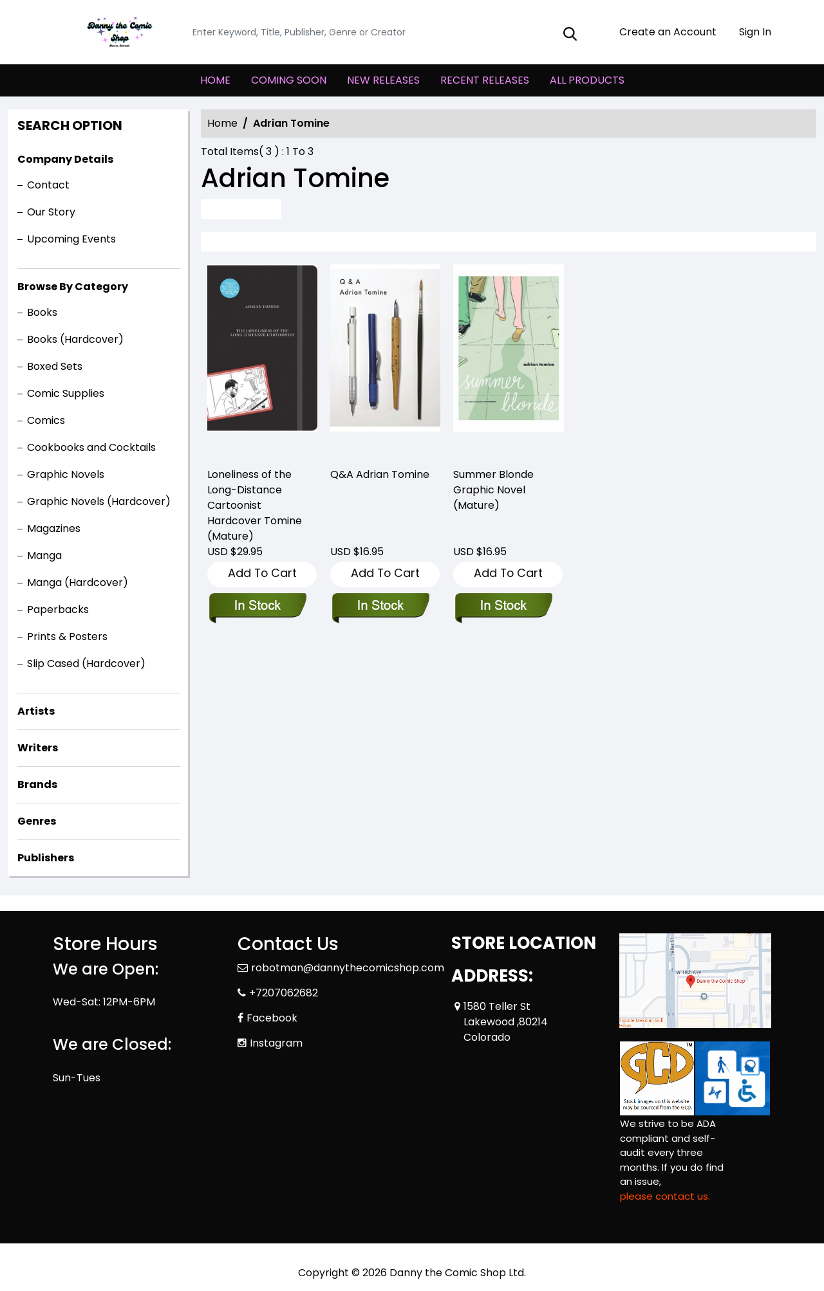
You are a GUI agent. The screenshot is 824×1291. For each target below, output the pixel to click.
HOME (215, 80)
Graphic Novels (65, 474)
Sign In (748, 31)
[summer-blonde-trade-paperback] (508, 360)
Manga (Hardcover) (77, 582)
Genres (36, 821)
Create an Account (661, 31)
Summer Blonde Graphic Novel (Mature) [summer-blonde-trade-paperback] (493, 490)
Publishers (45, 857)
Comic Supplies (65, 393)
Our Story (51, 212)
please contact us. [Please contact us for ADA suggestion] (665, 1196)
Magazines (53, 528)
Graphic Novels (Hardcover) (99, 501)
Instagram (276, 1043)
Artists (36, 711)
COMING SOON (288, 80)
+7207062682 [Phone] (283, 992)
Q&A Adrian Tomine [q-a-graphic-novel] (379, 474)
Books (42, 312)
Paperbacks (58, 609)
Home (222, 123)
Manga (44, 555)
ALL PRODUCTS (587, 80)
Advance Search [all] (241, 208)
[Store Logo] (117, 32)
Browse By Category (72, 286)
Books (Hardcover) (75, 339)
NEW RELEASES (383, 80)
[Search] (387, 32)
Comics (46, 420)
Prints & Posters (67, 636)
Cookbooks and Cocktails (91, 447)
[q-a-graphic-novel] (385, 360)
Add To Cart (262, 573)
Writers (37, 747)
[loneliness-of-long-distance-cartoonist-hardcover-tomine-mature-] (262, 360)
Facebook (272, 1018)
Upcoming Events (71, 239)
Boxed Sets (54, 366)
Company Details (65, 159)
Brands (37, 784)
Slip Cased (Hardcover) (86, 663)
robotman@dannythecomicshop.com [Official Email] (347, 967)
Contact (48, 185)
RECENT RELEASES (484, 80)
